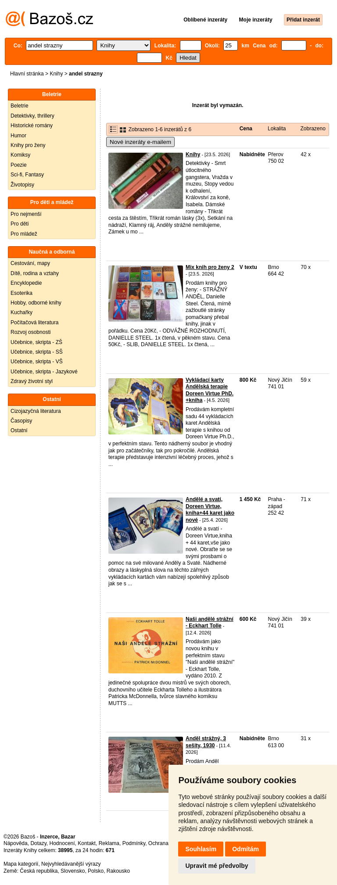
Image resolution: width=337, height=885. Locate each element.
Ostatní (19, 430)
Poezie (19, 165)
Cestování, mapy (30, 263)
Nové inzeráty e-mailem (140, 142)
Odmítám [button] (245, 849)
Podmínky (133, 843)
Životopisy (22, 185)
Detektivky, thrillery (32, 116)
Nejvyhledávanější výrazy (70, 864)
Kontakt (87, 843)
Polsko (96, 871)
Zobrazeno (312, 128)
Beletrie (20, 106)
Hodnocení (62, 843)
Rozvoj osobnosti (30, 332)
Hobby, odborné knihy (36, 303)
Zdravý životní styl (32, 381)
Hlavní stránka (27, 74)
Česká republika (38, 871)
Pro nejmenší (26, 214)
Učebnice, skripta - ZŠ (36, 342)
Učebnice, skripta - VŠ (37, 361)
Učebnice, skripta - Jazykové (44, 372)
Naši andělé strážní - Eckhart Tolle (209, 622)
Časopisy (21, 421)
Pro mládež (24, 234)
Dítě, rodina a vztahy (35, 273)
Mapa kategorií (21, 864)
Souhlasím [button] (200, 849)
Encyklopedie (26, 283)
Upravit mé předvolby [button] (216, 865)
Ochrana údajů (165, 843)
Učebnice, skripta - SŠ (37, 352)
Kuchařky (21, 312)
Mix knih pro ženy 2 (210, 267)
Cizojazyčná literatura (36, 411)
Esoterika (21, 293)
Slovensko (73, 871)
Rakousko (118, 871)
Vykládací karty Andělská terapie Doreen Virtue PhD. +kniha (209, 390)
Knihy (56, 74)
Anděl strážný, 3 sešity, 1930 (206, 742)
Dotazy (38, 843)
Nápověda (16, 843)
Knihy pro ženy (28, 145)
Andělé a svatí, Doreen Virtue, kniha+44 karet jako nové (210, 509)
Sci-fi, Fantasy (27, 175)
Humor (18, 136)
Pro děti (20, 224)
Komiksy (20, 155)
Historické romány (32, 125)
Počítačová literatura (34, 322)
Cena (246, 128)
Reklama (109, 843)
